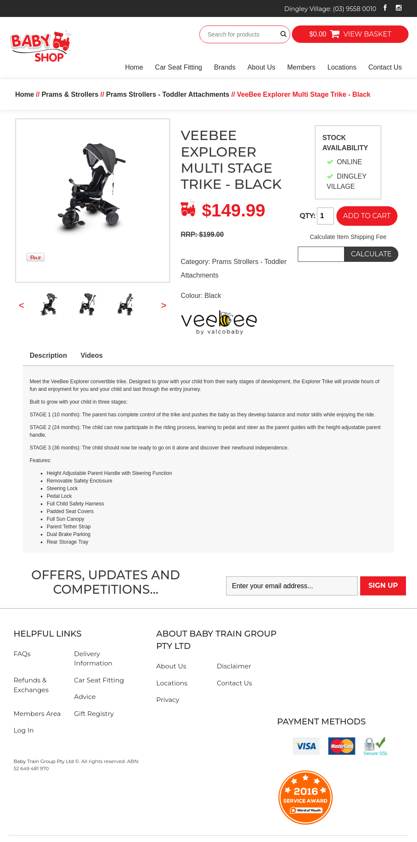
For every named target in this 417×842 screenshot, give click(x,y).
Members (301, 67)
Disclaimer (234, 666)
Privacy (167, 700)
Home (134, 67)
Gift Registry (94, 714)
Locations (342, 67)
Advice (85, 697)
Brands (224, 67)
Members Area (37, 714)
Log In (24, 730)
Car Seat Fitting (178, 67)
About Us (261, 67)
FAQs (22, 654)
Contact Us (385, 67)
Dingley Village (330, 9)
